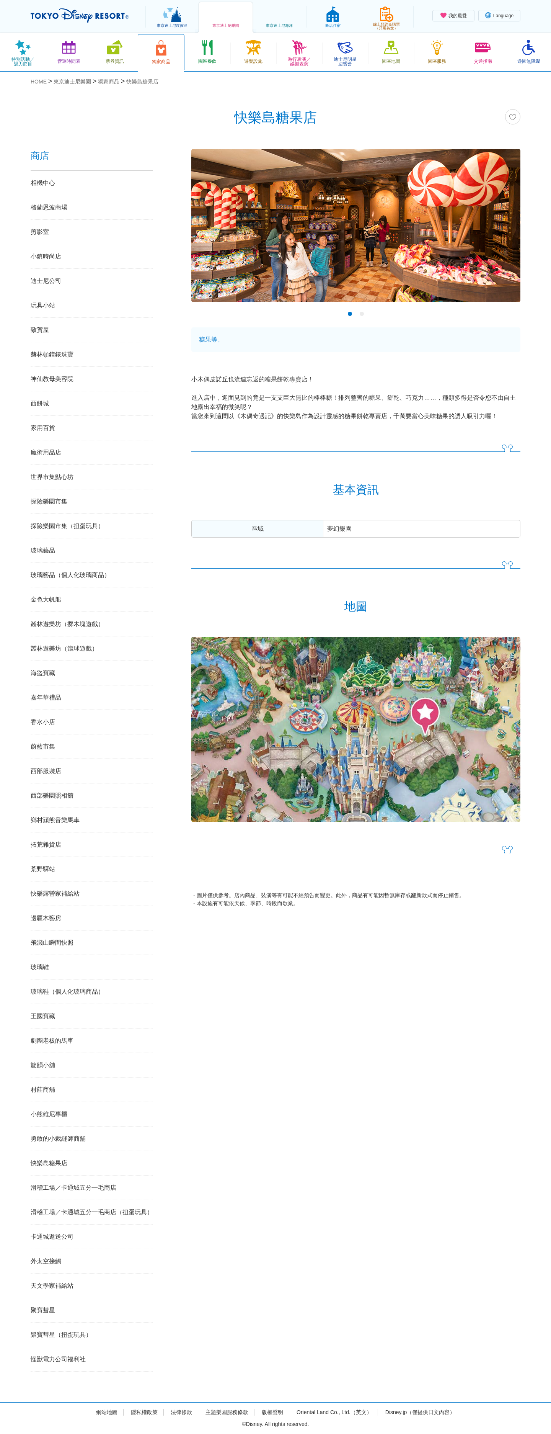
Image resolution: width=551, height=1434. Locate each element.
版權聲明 (272, 1412)
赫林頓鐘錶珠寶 (52, 354)
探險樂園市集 (49, 501)
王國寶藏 (43, 1016)
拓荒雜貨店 (46, 844)
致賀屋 (40, 330)
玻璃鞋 (40, 967)
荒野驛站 (43, 869)
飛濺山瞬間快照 (52, 942)
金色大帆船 (46, 599)
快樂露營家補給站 (55, 893)
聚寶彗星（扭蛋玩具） (61, 1334)
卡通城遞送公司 (52, 1236)
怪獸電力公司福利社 (58, 1359)
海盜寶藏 (43, 673)
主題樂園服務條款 (226, 1412)
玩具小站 (43, 305)
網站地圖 (106, 1412)
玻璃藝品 (43, 550)
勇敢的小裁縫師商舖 (58, 1138)
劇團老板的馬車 (52, 1040)
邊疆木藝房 (46, 918)
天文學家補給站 (52, 1285)
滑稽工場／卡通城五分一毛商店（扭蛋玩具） (92, 1212)
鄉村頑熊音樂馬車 (55, 820)
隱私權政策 (144, 1412)
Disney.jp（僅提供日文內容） (420, 1412)
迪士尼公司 (46, 281)
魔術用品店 (46, 452)
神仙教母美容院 (52, 379)
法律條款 (181, 1412)
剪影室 (40, 232)
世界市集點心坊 (52, 477)
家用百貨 (43, 428)
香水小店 (43, 722)
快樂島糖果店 (49, 1163)
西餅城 (40, 403)
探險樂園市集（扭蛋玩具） (67, 526)
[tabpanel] (355, 230)
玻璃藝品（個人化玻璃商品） (70, 575)
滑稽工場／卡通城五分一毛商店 (73, 1187)
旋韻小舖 (43, 1065)
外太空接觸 (46, 1261)
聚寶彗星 (43, 1310)
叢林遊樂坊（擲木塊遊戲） (67, 624)
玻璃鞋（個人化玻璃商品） (67, 991)
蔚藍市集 (43, 746)
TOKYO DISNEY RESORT (80, 15)
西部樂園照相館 (52, 795)
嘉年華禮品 (46, 697)
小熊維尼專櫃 (49, 1114)
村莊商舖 (43, 1089)
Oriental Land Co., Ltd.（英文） (334, 1412)
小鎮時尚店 (46, 256)
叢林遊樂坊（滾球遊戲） (64, 648)
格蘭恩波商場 (49, 207)
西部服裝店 (46, 771)
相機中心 (43, 183)
